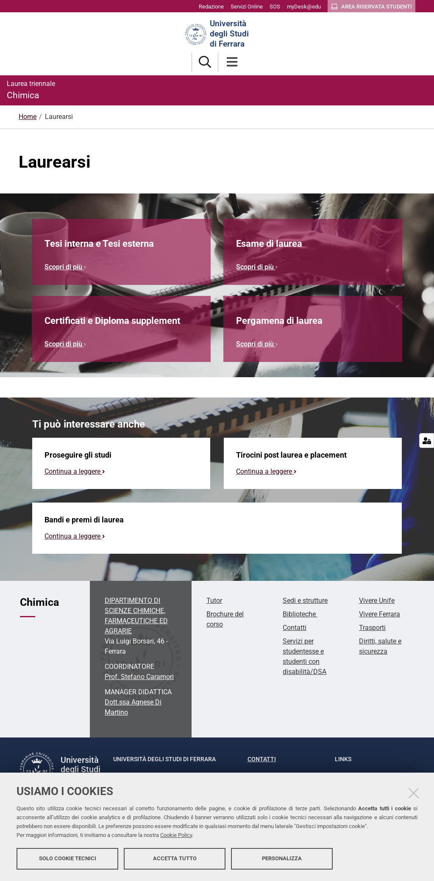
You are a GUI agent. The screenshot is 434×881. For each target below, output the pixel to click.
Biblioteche (300, 614)
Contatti (294, 628)
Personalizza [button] (282, 859)
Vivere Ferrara (379, 614)
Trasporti (372, 628)
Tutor (214, 601)
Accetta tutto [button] (175, 859)
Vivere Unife (377, 601)
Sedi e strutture (305, 601)
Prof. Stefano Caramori (139, 677)
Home (27, 117)
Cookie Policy (176, 835)
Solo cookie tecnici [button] (67, 859)
